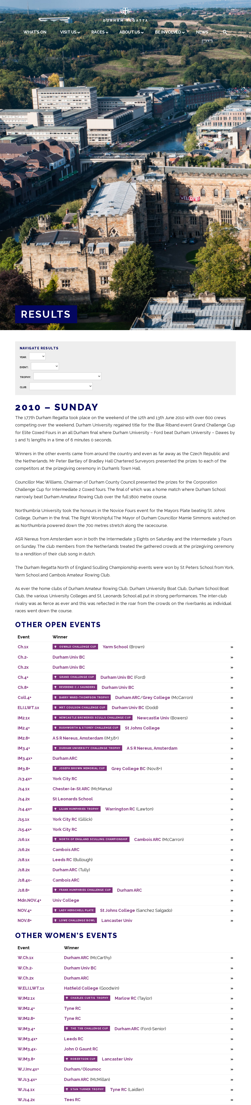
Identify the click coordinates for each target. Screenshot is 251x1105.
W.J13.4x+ (27, 1079)
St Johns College (142, 728)
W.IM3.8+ (26, 1059)
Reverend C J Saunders (77, 687)
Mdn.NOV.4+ (29, 900)
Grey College (156, 697)
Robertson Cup (83, 1059)
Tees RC (72, 1099)
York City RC (65, 778)
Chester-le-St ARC (71, 788)
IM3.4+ (24, 748)
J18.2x (24, 869)
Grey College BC (128, 768)
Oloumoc (91, 1069)
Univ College (66, 900)
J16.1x (24, 839)
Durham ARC (127, 697)
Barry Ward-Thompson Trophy (84, 697)
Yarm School (115, 646)
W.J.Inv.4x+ (28, 1069)
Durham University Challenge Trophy (90, 748)
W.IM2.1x (26, 998)
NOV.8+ (25, 920)
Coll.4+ (24, 697)
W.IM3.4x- (27, 1049)
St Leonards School (73, 798)
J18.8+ (24, 890)
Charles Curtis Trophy (89, 997)
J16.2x (24, 849)
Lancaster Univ (117, 920)
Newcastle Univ (153, 717)
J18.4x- (25, 880)
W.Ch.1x (26, 957)
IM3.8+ (24, 768)
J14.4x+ (25, 809)
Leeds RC (62, 859)
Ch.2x (23, 667)
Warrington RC (120, 809)
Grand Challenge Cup (76, 677)
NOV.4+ (25, 910)
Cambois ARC (147, 839)
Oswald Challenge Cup (77, 646)
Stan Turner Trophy (87, 1089)
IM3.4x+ (25, 758)
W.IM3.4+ (26, 1028)
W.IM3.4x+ (27, 1038)
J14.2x (24, 798)
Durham (72, 1069)
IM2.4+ (24, 728)
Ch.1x (23, 646)
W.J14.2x (26, 1099)
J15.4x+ (25, 829)
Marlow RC (125, 998)
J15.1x (23, 819)
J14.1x (24, 788)
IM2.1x (24, 717)
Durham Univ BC (69, 657)
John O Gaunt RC (81, 1049)
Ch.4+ (23, 677)
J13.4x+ (25, 778)
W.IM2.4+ (26, 1008)
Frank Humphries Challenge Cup (85, 889)
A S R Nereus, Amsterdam (78, 738)
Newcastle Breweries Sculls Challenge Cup (95, 717)
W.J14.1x (26, 1089)
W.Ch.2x (26, 978)
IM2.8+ (24, 738)
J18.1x (24, 859)
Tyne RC (72, 1008)
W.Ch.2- (25, 968)
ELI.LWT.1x (28, 707)
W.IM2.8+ (26, 1018)
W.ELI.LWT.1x (31, 988)
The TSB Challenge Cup (89, 1028)
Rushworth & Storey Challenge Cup (89, 727)
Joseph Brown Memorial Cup (82, 768)
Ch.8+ (23, 687)
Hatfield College (81, 988)
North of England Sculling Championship (93, 839)
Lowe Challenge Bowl (77, 920)
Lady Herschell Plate (76, 910)
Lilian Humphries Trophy (79, 808)
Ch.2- (23, 657)
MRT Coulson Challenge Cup (82, 707)
